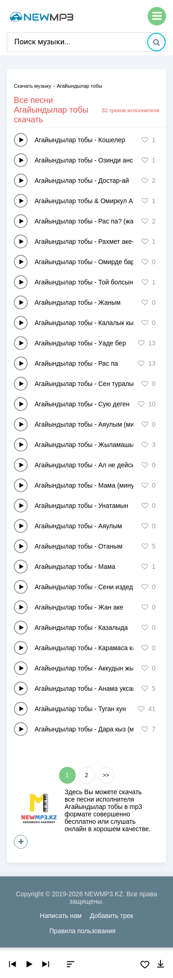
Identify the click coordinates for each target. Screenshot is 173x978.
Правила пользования (82, 931)
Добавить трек (111, 915)
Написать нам (61, 915)
